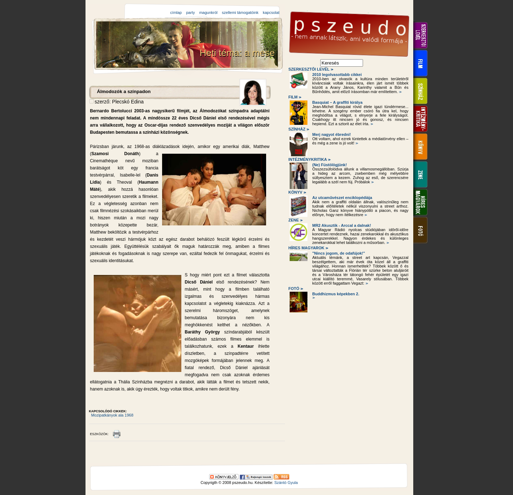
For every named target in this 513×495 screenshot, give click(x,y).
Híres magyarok (308, 248)
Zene (295, 220)
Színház (298, 129)
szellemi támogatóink (240, 12)
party (190, 12)
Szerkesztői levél (310, 69)
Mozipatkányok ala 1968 (112, 415)
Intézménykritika (309, 159)
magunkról (208, 12)
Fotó (295, 288)
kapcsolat (271, 12)
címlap (176, 12)
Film (294, 97)
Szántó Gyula (286, 482)
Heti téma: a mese (238, 52)
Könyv (297, 192)
